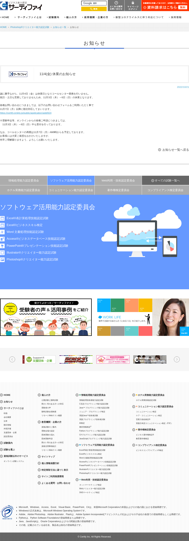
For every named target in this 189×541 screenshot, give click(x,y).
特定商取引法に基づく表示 (55, 470)
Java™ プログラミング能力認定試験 (94, 408)
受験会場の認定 (48, 431)
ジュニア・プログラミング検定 (92, 412)
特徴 (5, 413)
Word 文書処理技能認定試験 (26, 231)
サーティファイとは (14, 408)
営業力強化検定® (143, 419)
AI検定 (82, 423)
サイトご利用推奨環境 (53, 476)
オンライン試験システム (14, 461)
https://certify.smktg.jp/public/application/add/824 (25, 113)
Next (177, 359)
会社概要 (7, 417)
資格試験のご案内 (49, 427)
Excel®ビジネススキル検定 (26, 225)
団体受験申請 (47, 439)
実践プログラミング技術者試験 (92, 419)
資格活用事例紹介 (49, 446)
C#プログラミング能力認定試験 (92, 435)
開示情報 (7, 425)
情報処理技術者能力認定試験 (91, 400)
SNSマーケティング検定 (89, 492)
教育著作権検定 (142, 439)
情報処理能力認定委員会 (23, 180)
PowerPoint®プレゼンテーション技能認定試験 (39, 245)
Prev (12, 359)
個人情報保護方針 (50, 463)
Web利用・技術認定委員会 (118, 180)
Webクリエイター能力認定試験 (92, 489)
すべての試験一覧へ (167, 180)
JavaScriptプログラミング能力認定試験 (95, 439)
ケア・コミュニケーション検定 (149, 415)
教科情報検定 (85, 427)
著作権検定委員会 (118, 190)
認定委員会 (8, 436)
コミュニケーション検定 (146, 412)
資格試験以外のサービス (16, 456)
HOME (3, 27)
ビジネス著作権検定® (145, 435)
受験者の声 (46, 408)
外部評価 (7, 429)
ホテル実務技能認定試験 (146, 400)
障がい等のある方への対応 (53, 404)
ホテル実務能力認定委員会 (23, 190)
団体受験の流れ (48, 435)
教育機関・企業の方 (51, 422)
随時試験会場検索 (49, 412)
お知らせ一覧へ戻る (175, 149)
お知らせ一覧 (59, 27)
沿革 (5, 421)
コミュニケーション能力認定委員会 (71, 190)
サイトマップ (48, 456)
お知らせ (8, 401)
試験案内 (8, 443)
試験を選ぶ (9, 449)
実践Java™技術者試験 (88, 415)
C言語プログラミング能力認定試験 (93, 404)
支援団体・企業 (10, 433)
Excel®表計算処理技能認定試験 (29, 218)
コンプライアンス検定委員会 (165, 190)
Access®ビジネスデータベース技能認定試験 (37, 238)
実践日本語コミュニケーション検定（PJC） (154, 423)
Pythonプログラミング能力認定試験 (94, 431)
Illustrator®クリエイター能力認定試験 (33, 252)
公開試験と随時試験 (50, 400)
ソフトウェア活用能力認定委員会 (71, 180)
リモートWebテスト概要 (52, 415)
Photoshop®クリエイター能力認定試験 (29, 27)
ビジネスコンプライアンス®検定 (149, 450)
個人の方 (46, 395)
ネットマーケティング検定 (90, 485)
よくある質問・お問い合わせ (56, 483)
